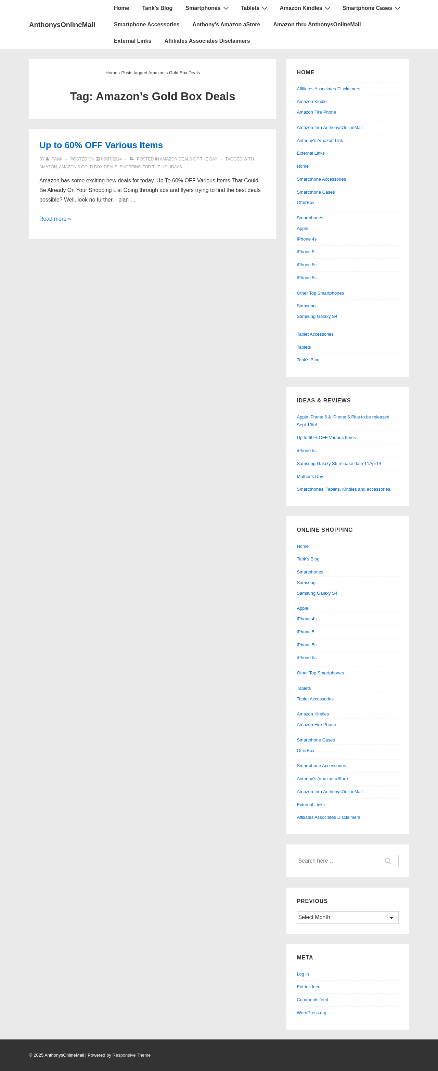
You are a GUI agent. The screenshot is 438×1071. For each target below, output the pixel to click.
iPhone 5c (307, 264)
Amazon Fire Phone (316, 112)
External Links (132, 41)
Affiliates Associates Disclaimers (207, 41)
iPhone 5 (305, 251)
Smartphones (207, 8)
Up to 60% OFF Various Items (101, 145)
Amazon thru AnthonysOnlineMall (317, 24)
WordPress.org (311, 1012)
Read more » (55, 219)
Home (121, 8)
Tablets (255, 8)
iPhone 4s (307, 239)
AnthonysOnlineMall (62, 24)
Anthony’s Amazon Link (320, 140)
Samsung (306, 305)
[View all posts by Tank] (55, 159)
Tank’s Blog (157, 8)
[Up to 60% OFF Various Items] (111, 159)
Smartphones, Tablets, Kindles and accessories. (344, 489)
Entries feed (308, 986)
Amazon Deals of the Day (188, 159)
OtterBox (305, 202)
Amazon (48, 167)
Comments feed (312, 999)
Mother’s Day (310, 476)
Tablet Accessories (315, 334)
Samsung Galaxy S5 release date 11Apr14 (339, 463)
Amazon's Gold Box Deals (88, 167)
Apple (302, 228)
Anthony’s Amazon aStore (226, 24)
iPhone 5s (307, 277)
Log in (303, 974)
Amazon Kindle (311, 101)
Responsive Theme (132, 1055)
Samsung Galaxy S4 (317, 316)
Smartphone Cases (372, 8)
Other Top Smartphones (320, 293)
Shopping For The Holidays (150, 167)
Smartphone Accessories (146, 24)
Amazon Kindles (306, 8)
